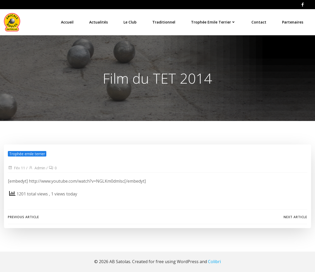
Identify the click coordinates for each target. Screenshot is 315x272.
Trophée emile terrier (27, 153)
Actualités (98, 22)
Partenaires (292, 22)
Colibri (214, 261)
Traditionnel (163, 22)
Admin (37, 167)
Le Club (130, 22)
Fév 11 (16, 167)
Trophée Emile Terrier (213, 22)
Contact (258, 22)
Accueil (67, 22)
